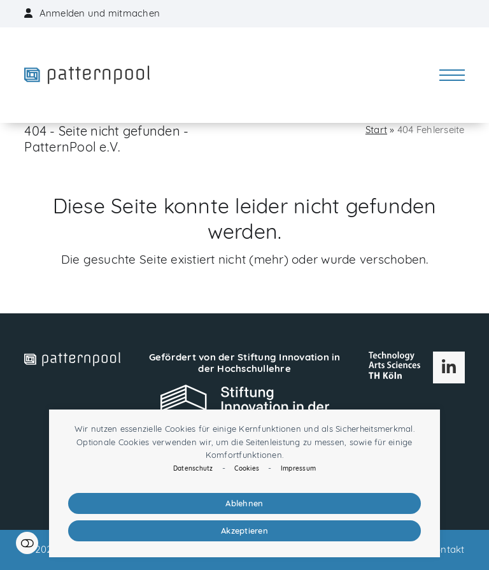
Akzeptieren (244, 530)
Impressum (298, 468)
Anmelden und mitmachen (99, 13)
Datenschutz (193, 468)
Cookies (246, 468)
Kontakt (447, 549)
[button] (452, 75)
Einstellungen (27, 543)
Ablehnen (244, 503)
